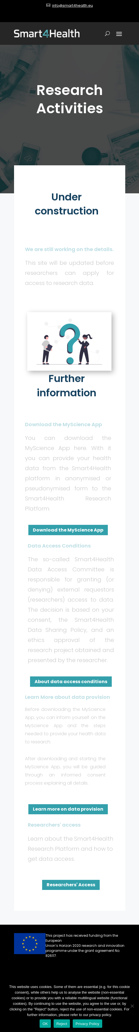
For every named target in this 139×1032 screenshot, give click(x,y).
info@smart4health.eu (72, 5)
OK (45, 1024)
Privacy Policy (87, 1024)
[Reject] (132, 1006)
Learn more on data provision (68, 809)
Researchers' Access (71, 885)
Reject (61, 1024)
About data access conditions (71, 681)
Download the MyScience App (68, 530)
